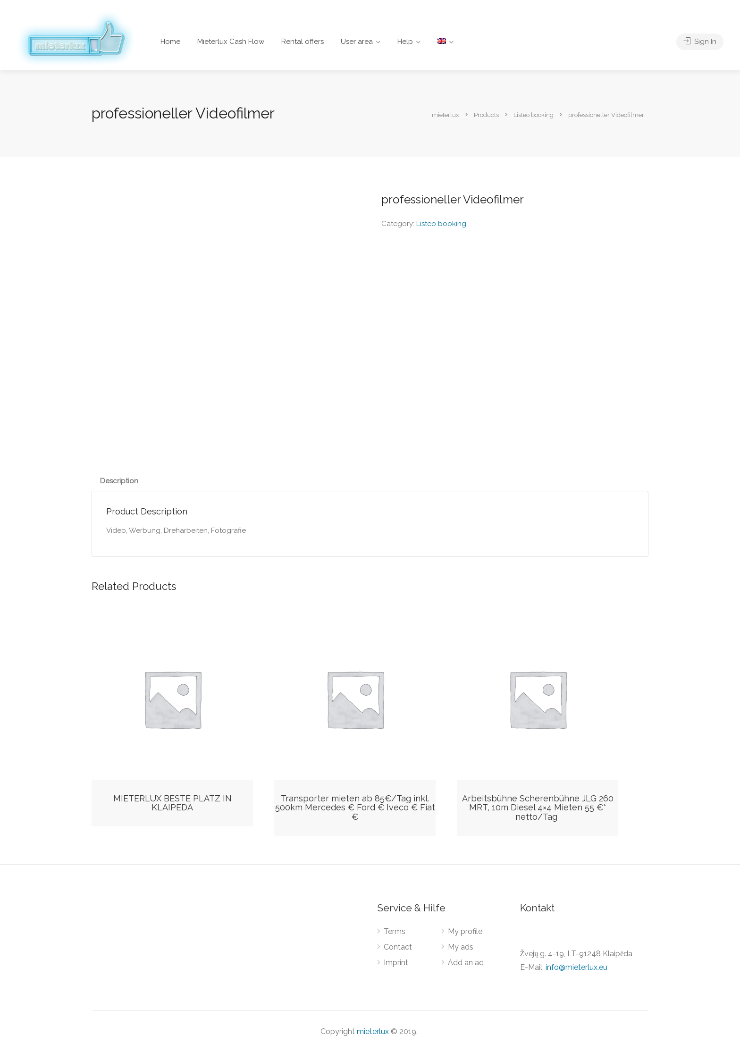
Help (405, 41)
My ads (460, 947)
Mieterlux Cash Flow (230, 41)
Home (170, 41)
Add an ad (466, 962)
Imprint (396, 962)
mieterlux (373, 1031)
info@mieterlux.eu (576, 967)
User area (357, 41)
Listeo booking (441, 223)
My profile (465, 931)
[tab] (119, 481)
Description (119, 481)
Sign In (699, 41)
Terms (394, 931)
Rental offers (302, 41)
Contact (398, 947)
